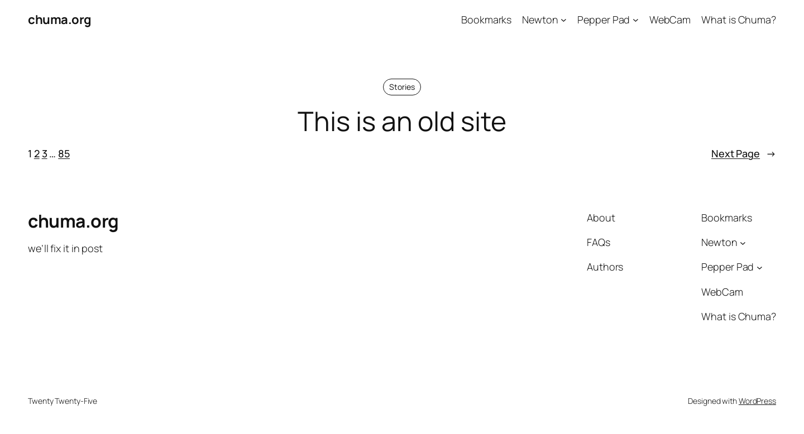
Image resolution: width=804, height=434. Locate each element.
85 (64, 153)
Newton (540, 19)
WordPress (757, 401)
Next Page (743, 154)
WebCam (670, 19)
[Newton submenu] (564, 20)
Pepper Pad (603, 19)
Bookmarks (486, 19)
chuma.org (60, 19)
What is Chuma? (738, 19)
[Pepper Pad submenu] (636, 20)
